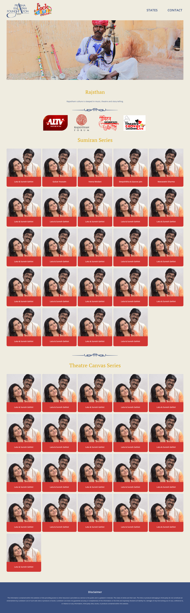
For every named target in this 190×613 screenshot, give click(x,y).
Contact (175, 10)
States (152, 10)
